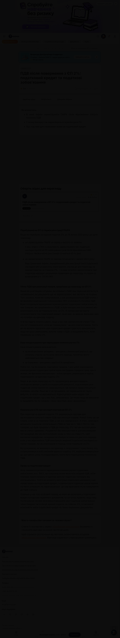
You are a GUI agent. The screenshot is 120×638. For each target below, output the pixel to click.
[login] (114, 36)
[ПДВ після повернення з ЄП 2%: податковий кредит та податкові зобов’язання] (52, 48)
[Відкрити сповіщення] (109, 36)
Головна (16, 633)
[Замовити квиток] (82, 57)
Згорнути (28, 216)
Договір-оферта (8, 625)
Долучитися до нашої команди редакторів (19, 565)
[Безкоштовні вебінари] (30, 42)
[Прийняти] (75, 634)
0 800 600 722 (18, 587)
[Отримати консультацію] (54, 42)
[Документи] (74, 42)
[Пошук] (98, 36)
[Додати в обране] (96, 88)
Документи (96, 633)
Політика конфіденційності (12, 628)
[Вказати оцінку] (88, 197)
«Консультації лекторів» (34, 537)
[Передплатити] (10, 42)
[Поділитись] (91, 88)
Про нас (5, 557)
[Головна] (23, 48)
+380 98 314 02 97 (9, 591)
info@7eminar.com (9, 604)
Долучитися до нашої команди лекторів (18, 561)
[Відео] (86, 42)
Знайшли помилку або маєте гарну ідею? (18, 578)
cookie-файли (60, 635)
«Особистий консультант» (65, 526)
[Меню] (4, 36)
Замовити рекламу (105, 4)
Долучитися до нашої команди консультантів (20, 570)
